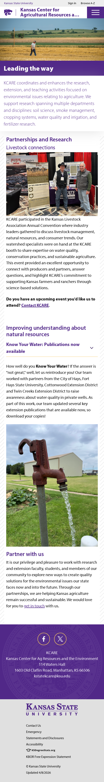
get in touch (34, 605)
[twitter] (60, 639)
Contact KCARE (35, 305)
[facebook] (43, 639)
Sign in (72, 3)
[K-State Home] (8, 12)
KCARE (52, 652)
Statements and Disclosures (45, 738)
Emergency (34, 732)
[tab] (52, 348)
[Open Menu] (95, 12)
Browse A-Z (88, 3)
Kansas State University (18, 3)
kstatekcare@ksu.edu (52, 675)
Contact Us (33, 726)
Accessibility (34, 744)
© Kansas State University (43, 766)
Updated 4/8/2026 (38, 773)
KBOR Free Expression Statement (48, 757)
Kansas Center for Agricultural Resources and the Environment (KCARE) (50, 12)
